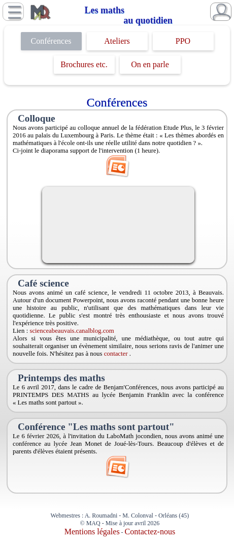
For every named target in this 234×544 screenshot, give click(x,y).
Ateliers (117, 41)
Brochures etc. (83, 64)
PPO (183, 41)
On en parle (150, 64)
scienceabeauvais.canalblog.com (71, 330)
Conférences (51, 41)
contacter (116, 353)
